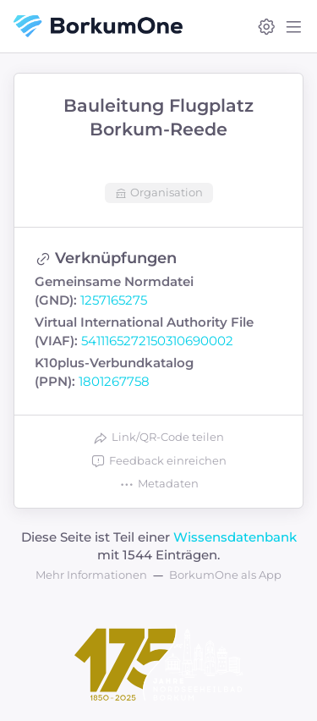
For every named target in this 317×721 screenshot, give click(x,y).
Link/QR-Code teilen (158, 438)
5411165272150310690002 (157, 341)
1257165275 (113, 300)
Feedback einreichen (158, 462)
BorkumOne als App (225, 574)
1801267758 (114, 381)
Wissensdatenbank (235, 537)
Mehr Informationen (91, 574)
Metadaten (159, 484)
